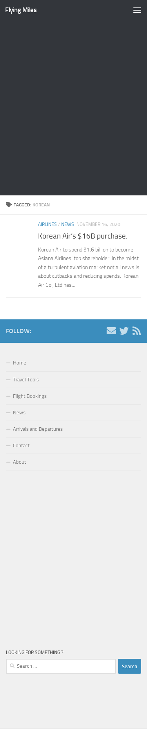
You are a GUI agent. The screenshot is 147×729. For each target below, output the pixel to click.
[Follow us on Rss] (136, 330)
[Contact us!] (111, 330)
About (19, 462)
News (67, 224)
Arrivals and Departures (38, 429)
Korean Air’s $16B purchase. (82, 236)
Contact (21, 445)
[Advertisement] (73, 107)
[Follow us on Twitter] (124, 330)
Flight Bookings (30, 396)
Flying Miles (20, 10)
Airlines (47, 224)
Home (19, 363)
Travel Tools (26, 380)
